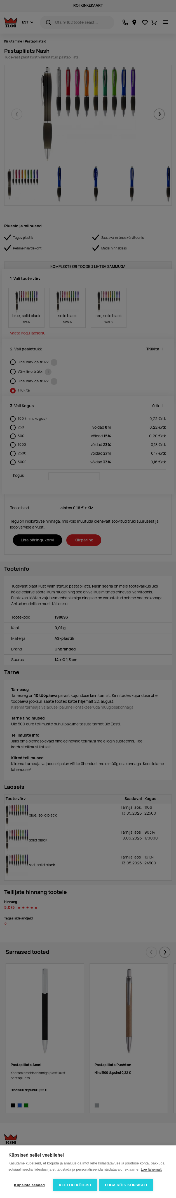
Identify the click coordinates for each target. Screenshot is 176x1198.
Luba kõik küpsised (127, 1185)
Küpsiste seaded (29, 1185)
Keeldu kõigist (75, 1185)
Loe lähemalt (151, 1170)
